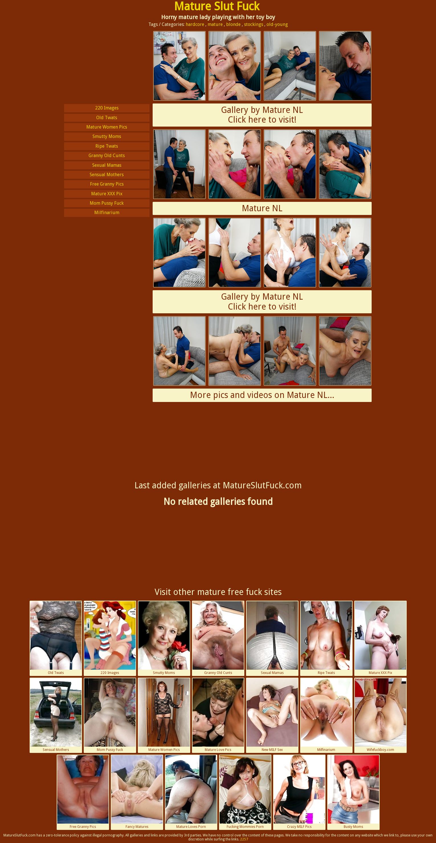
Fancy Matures (137, 792)
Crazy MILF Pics (299, 792)
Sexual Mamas (106, 165)
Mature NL (262, 208)
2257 (244, 839)
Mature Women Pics (106, 127)
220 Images (106, 108)
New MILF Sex (272, 715)
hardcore (195, 24)
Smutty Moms (107, 136)
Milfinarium (106, 212)
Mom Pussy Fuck (107, 203)
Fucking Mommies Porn (245, 792)
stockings (253, 24)
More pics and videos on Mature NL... (262, 395)
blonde (233, 24)
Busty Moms (353, 792)
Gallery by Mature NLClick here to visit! (262, 115)
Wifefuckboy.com (380, 715)
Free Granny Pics (107, 184)
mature (215, 24)
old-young (277, 24)
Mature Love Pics (218, 715)
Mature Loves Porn (191, 792)
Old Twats (106, 117)
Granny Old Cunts (107, 155)
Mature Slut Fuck (216, 6)
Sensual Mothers (107, 174)
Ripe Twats (106, 146)
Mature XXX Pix (106, 193)
